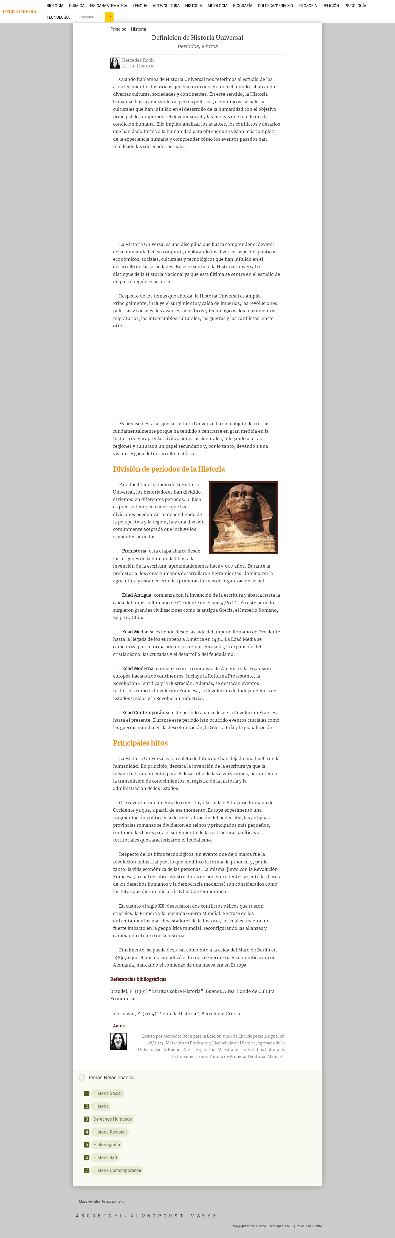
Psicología (355, 6)
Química (77, 6)
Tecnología (58, 17)
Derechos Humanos (112, 1119)
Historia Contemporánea (117, 1170)
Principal (118, 29)
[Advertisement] (197, 195)
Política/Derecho (275, 6)
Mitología (218, 6)
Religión (330, 6)
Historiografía (106, 1144)
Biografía (242, 6)
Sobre (318, 1226)
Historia (193, 6)
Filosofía (307, 6)
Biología (55, 6)
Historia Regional (110, 1132)
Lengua (140, 6)
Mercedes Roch (137, 60)
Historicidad (105, 1157)
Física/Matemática (108, 6)
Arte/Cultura (166, 6)
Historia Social (107, 1093)
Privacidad (303, 1226)
